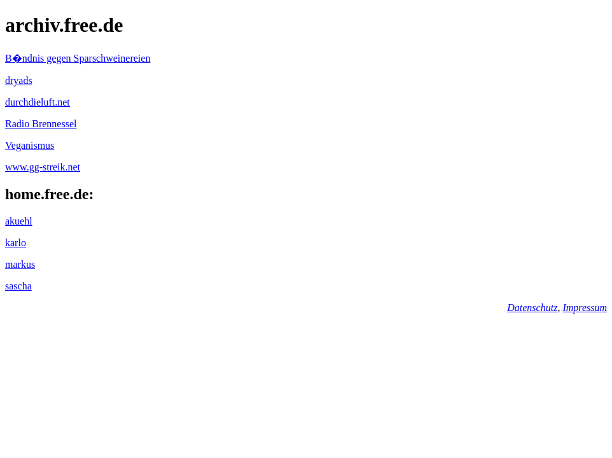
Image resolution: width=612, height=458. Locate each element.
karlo (15, 242)
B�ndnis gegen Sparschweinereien (77, 58)
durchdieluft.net (37, 102)
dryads (18, 80)
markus (20, 264)
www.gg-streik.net (42, 167)
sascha (18, 286)
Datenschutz (532, 307)
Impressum (584, 307)
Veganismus (29, 145)
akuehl (18, 221)
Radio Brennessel (40, 123)
